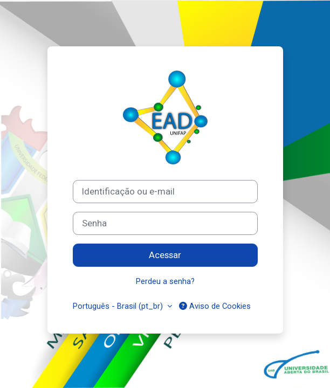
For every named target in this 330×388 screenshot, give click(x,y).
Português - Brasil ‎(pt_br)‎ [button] (119, 306)
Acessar (165, 255)
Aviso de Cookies (215, 306)
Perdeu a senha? (165, 281)
